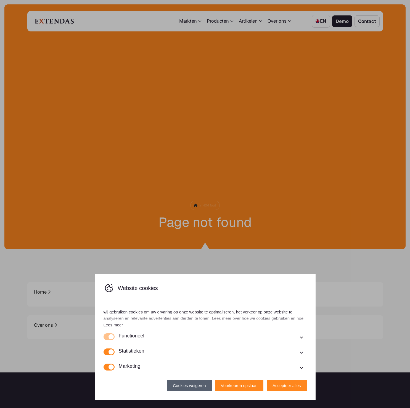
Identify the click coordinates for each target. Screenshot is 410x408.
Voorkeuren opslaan (239, 385)
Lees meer (113, 325)
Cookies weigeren (189, 385)
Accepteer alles (287, 385)
